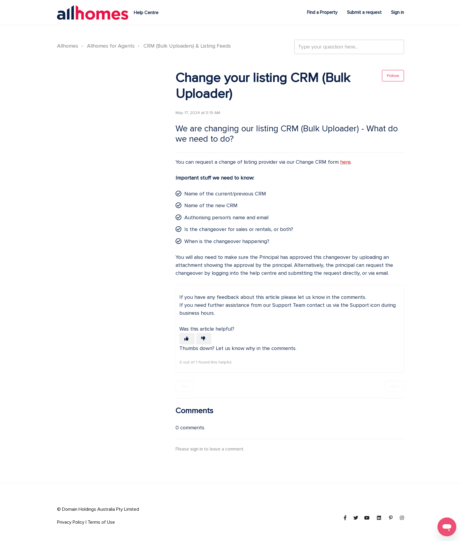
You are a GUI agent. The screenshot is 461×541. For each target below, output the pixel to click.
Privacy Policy (70, 522)
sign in (196, 449)
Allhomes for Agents (111, 46)
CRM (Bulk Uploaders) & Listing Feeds (187, 46)
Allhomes (67, 46)
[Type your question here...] (349, 47)
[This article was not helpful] (203, 338)
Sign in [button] (397, 12)
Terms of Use (101, 522)
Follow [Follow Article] (393, 75)
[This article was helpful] (187, 338)
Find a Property (322, 12)
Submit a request (364, 12)
